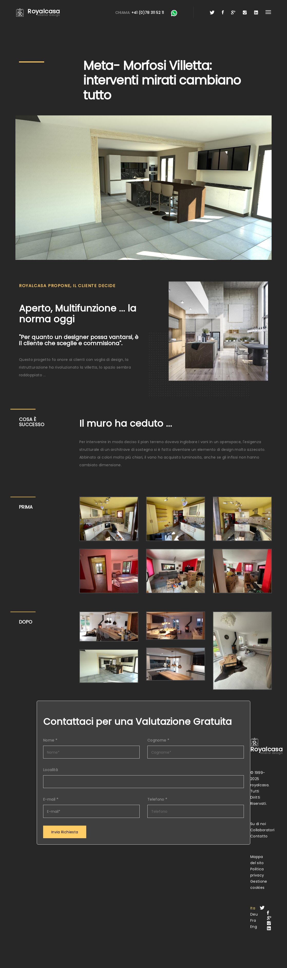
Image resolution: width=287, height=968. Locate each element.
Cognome (158, 740)
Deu (254, 914)
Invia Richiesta (64, 832)
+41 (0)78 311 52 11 (147, 12)
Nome (50, 740)
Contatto (259, 836)
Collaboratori (262, 830)
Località (50, 769)
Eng (253, 926)
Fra (253, 920)
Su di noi (258, 823)
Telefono (157, 799)
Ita (252, 908)
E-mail (50, 799)
